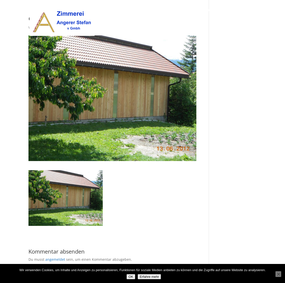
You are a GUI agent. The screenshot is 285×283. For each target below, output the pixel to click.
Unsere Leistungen (220, 10)
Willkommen (166, 10)
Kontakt (250, 10)
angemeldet (55, 259)
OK (131, 277)
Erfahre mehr (149, 277)
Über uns (190, 10)
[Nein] (278, 274)
